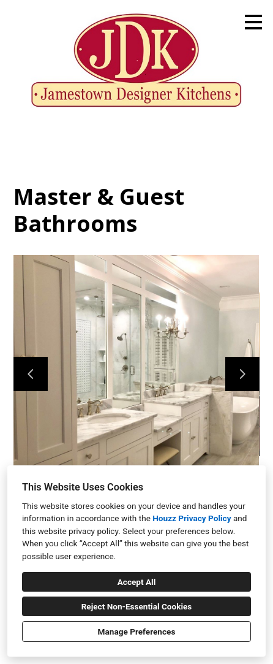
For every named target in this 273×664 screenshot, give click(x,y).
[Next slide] (242, 374)
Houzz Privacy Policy (191, 518)
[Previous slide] (30, 374)
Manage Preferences (137, 631)
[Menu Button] (253, 22)
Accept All (137, 582)
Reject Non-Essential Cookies (136, 606)
